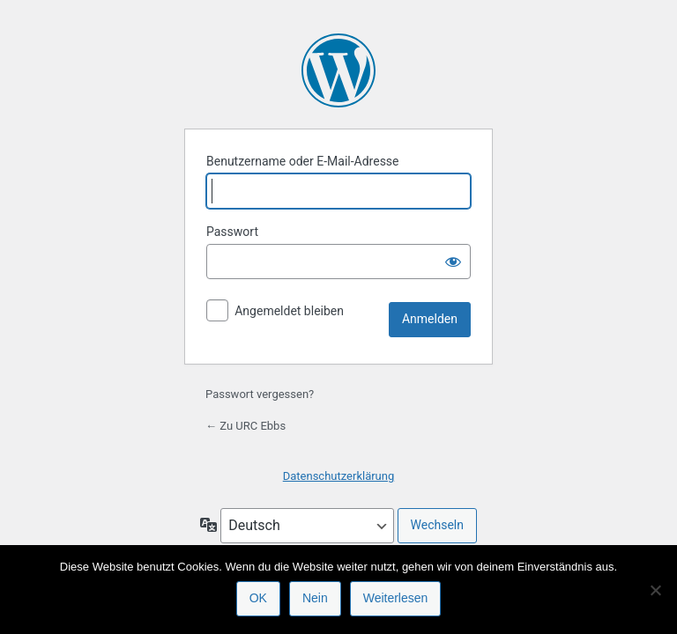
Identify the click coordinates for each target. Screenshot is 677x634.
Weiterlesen (395, 598)
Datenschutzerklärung (339, 476)
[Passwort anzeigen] (453, 261)
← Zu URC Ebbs (245, 425)
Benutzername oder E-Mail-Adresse (302, 161)
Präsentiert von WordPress (338, 70)
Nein (315, 598)
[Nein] (655, 590)
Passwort (232, 232)
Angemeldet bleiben (289, 311)
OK (258, 598)
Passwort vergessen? (259, 394)
